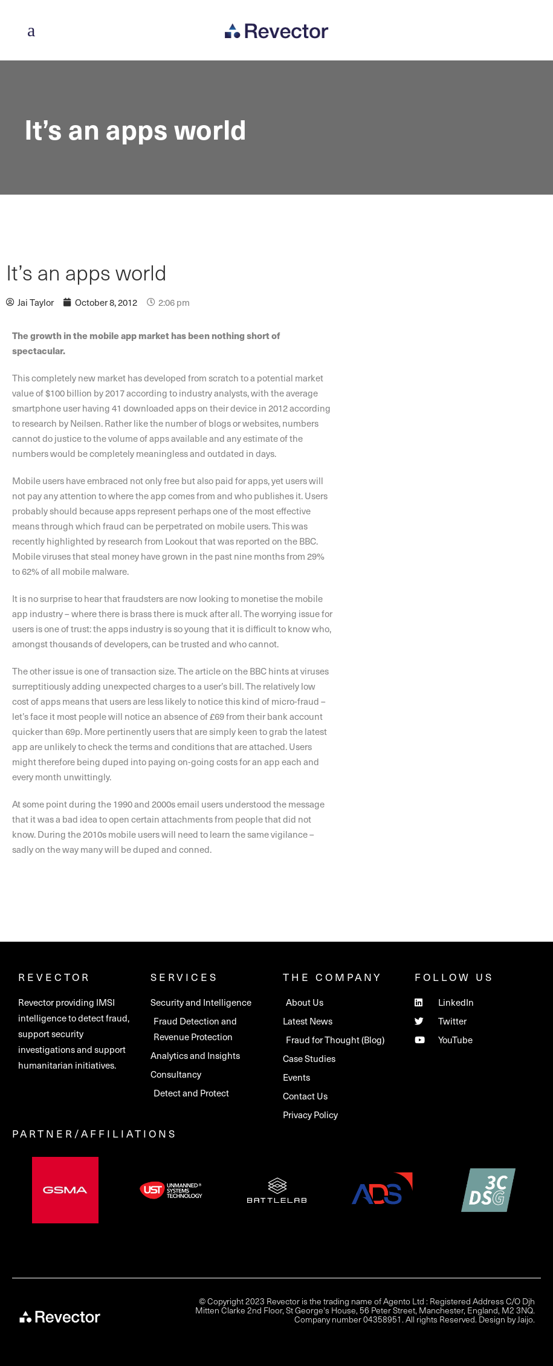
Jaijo (525, 1319)
